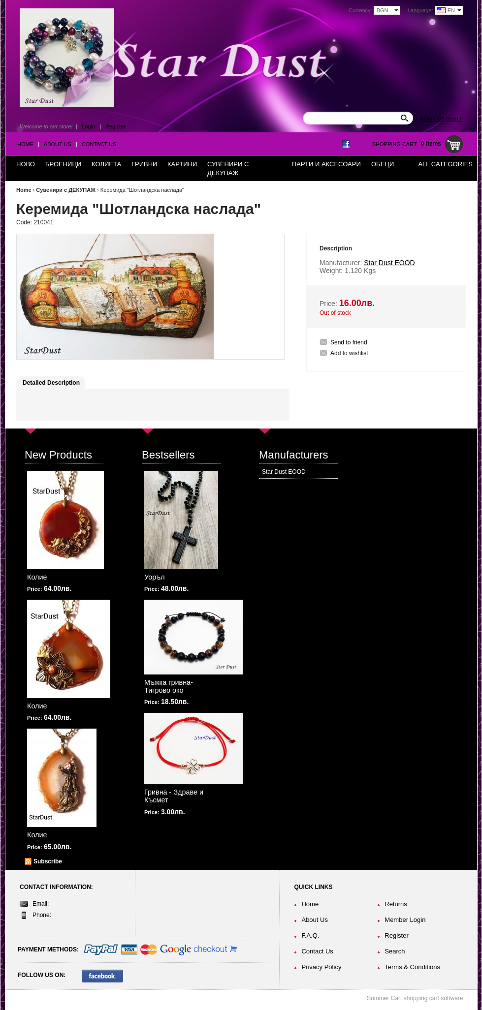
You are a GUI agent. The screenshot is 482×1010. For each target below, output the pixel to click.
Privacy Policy (321, 967)
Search (395, 951)
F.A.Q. (310, 935)
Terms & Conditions (412, 967)
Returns (396, 904)
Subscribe (47, 861)
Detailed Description (51, 382)
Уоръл (154, 577)
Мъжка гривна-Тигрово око (168, 686)
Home (25, 144)
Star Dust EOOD (284, 471)
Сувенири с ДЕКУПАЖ (66, 190)
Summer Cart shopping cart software (415, 998)
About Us (57, 144)
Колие (37, 577)
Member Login (405, 919)
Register (115, 126)
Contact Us (99, 144)
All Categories (445, 164)
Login (88, 126)
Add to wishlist (349, 353)
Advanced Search (441, 119)
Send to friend (348, 342)
